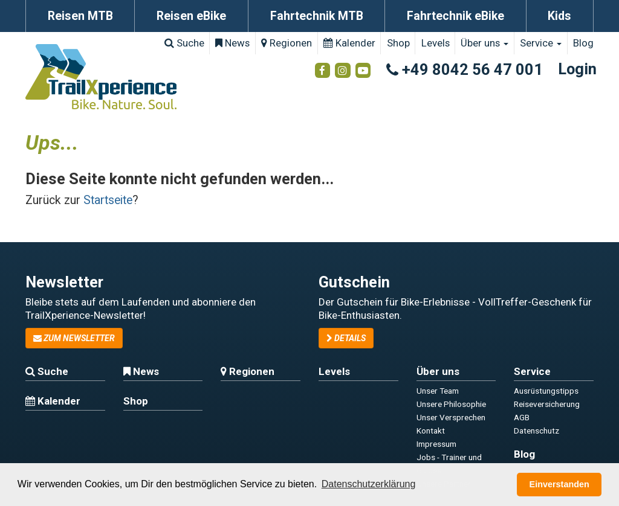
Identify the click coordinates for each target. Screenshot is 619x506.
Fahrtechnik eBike (455, 16)
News (232, 43)
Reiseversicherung (547, 404)
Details (346, 338)
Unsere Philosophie (451, 404)
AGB (522, 417)
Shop (398, 43)
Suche (184, 43)
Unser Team (437, 391)
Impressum (436, 444)
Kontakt (430, 430)
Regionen (286, 43)
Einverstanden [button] (559, 484)
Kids (559, 16)
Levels (435, 43)
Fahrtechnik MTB (316, 16)
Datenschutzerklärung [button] (369, 484)
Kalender (349, 43)
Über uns (484, 43)
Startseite (107, 200)
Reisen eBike (191, 16)
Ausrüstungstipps (546, 391)
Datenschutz (536, 430)
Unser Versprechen (450, 417)
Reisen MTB (80, 16)
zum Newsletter (74, 338)
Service (541, 43)
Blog (583, 43)
